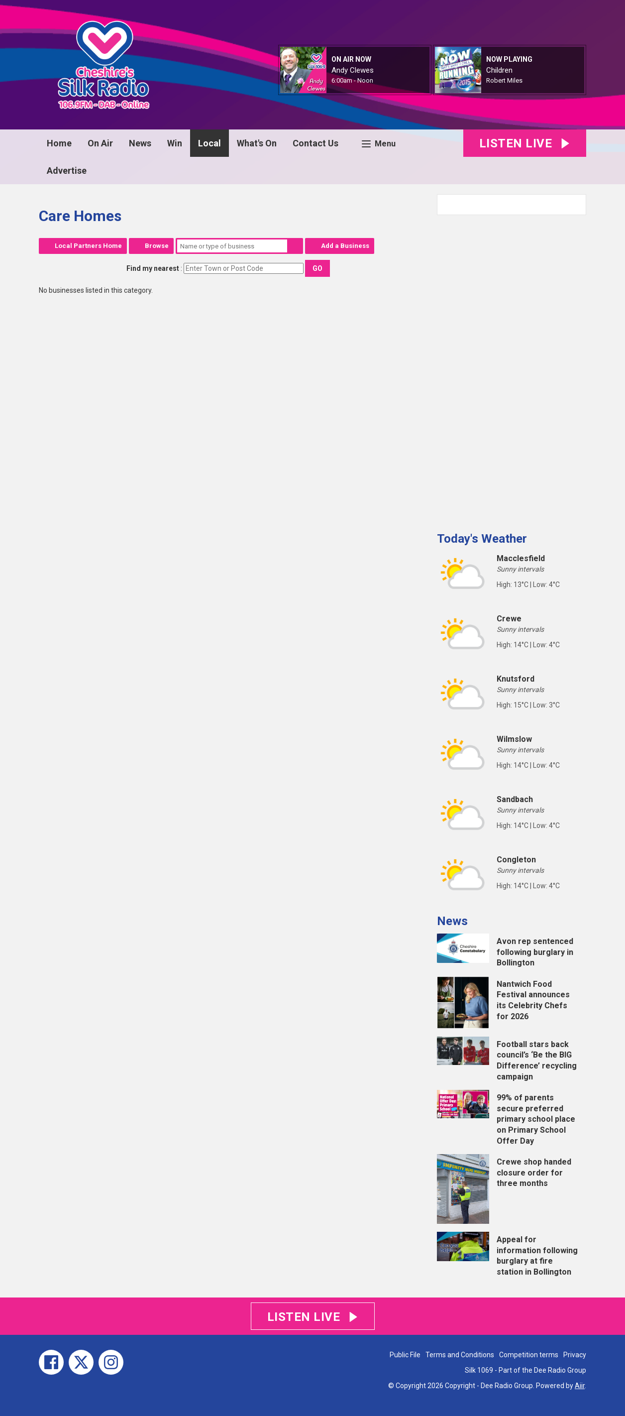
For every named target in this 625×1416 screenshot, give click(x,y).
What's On (257, 143)
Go (317, 268)
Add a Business (345, 245)
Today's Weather (482, 539)
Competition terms (528, 1355)
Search (295, 246)
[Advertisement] (511, 369)
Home (59, 143)
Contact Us (315, 143)
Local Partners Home (88, 245)
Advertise (67, 170)
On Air (100, 143)
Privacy (574, 1355)
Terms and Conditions (459, 1355)
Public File (405, 1355)
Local (209, 143)
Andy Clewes (352, 70)
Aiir (580, 1386)
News (140, 143)
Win (174, 143)
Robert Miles (504, 80)
